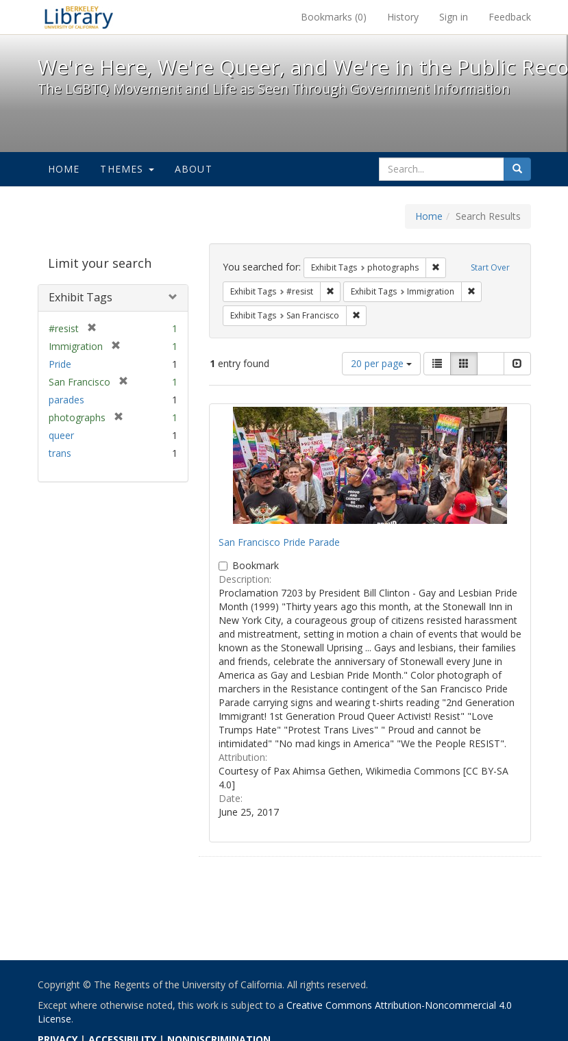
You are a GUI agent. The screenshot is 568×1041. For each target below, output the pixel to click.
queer (61, 435)
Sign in (453, 16)
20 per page (381, 363)
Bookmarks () (334, 16)
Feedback (510, 16)
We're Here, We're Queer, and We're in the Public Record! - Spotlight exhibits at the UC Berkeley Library (78, 17)
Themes (126, 168)
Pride (60, 364)
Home (64, 168)
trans (60, 453)
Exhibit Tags (80, 297)
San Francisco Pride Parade (279, 542)
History (403, 16)
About (193, 168)
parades (66, 399)
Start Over (490, 267)
